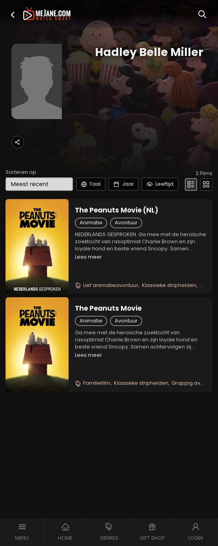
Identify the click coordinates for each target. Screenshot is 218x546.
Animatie (91, 238)
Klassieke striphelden (169, 301)
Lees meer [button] (88, 273)
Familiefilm (96, 399)
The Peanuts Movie (108, 324)
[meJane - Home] (47, 14)
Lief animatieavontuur (110, 301)
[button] (12, 15)
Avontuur (126, 238)
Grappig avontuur (194, 399)
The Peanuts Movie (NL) (116, 226)
